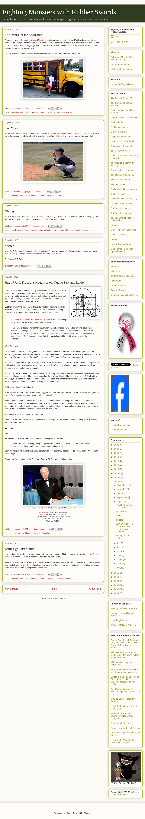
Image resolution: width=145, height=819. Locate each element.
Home (54, 589)
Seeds (114, 239)
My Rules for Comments (122, 69)
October (121, 493)
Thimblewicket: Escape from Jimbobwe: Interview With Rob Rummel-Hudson (125, 655)
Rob (116, 36)
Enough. (115, 225)
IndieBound (116, 281)
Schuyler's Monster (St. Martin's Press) (121, 58)
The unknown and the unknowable (121, 219)
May (119, 551)
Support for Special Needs (32, 40)
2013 (116, 477)
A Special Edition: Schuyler (123, 625)
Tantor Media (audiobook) (123, 276)
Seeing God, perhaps (121, 244)
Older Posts (95, 589)
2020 (116, 449)
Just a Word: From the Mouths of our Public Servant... (124, 528)
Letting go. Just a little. (20, 549)
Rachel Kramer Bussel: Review (125, 728)
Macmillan (115, 271)
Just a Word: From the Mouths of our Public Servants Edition (45, 282)
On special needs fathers (122, 170)
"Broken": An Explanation (122, 203)
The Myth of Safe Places (122, 175)
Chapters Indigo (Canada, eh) (124, 295)
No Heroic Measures (120, 127)
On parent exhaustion (121, 136)
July (119, 543)
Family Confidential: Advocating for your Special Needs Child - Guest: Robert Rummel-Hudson (125, 644)
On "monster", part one (121, 208)
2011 (116, 573)
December (122, 485)
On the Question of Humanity (124, 117)
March (120, 559)
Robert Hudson (121, 42)
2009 (116, 581)
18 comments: (39, 529)
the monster (67, 112)
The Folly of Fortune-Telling (123, 98)
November (122, 489)
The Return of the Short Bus (23, 35)
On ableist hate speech (121, 146)
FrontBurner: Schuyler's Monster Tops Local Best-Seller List (125, 691)
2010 (116, 577)
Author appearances (120, 64)
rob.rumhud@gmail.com (122, 84)
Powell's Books (118, 290)
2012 (116, 481)
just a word (16, 533)
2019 (116, 453)
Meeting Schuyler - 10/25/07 (124, 608)
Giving (9, 211)
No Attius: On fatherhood (122, 141)
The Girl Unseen (118, 184)
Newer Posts (11, 589)
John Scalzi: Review (120, 723)
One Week (11, 128)
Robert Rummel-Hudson (125, 793)
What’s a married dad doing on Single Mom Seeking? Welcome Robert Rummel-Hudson (125, 681)
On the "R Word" (118, 234)
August (120, 501)
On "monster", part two (121, 213)
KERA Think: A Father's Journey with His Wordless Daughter (123, 716)
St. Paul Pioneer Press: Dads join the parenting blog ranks (124, 670)
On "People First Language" (124, 230)
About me (115, 52)
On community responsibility (124, 198)
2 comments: (38, 108)
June (119, 547)
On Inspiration (117, 122)
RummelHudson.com (120, 425)
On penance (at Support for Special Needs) (123, 250)
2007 (116, 589)
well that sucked (44, 533)
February (121, 563)
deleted (9, 246)
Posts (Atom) (59, 598)
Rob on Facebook (119, 429)
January (121, 568)
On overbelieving (119, 132)
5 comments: (38, 574)
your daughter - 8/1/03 (121, 620)
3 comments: (38, 226)
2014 (116, 473)
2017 (116, 461)
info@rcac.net (44, 512)
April (119, 555)
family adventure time (21, 230)
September (122, 497)
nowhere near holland (21, 112)
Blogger (87, 813)
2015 (116, 469)
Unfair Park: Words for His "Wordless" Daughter (123, 741)
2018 (116, 457)
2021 (116, 445)
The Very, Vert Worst (120, 151)
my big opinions (29, 533)
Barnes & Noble (118, 285)
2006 (116, 593)
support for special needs (50, 112)
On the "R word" (118, 194)
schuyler (35, 112)
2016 (116, 465)
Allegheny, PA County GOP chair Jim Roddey (30, 319)
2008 (116, 585)
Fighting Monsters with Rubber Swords (59, 12)
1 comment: (37, 191)
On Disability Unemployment (124, 189)
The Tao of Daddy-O (120, 179)
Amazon (115, 266)
